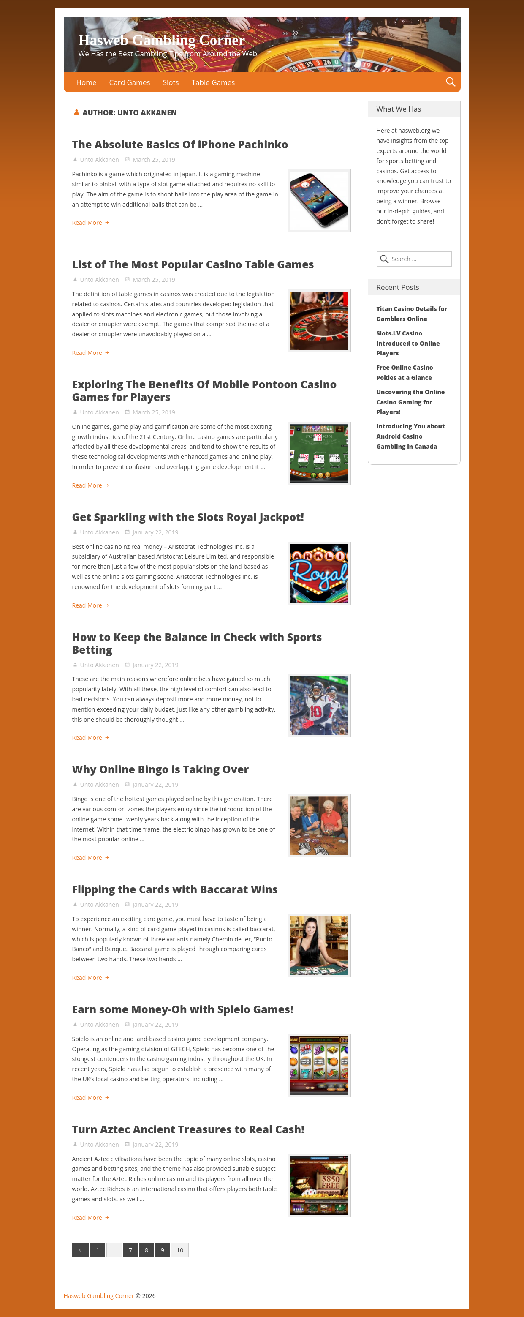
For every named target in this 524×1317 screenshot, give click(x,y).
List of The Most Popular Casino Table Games (193, 264)
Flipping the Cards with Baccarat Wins (175, 889)
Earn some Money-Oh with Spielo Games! (182, 1009)
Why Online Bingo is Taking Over (160, 769)
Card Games (129, 82)
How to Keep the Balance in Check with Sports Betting (197, 643)
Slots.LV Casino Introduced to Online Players (408, 343)
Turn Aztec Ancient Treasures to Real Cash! (188, 1129)
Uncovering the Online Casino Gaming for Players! (411, 402)
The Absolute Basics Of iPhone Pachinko (180, 144)
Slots (171, 82)
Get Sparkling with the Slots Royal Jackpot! (188, 517)
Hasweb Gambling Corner (162, 40)
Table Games (213, 82)
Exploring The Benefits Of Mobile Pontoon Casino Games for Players (204, 390)
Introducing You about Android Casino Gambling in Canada (411, 436)
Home (86, 82)
